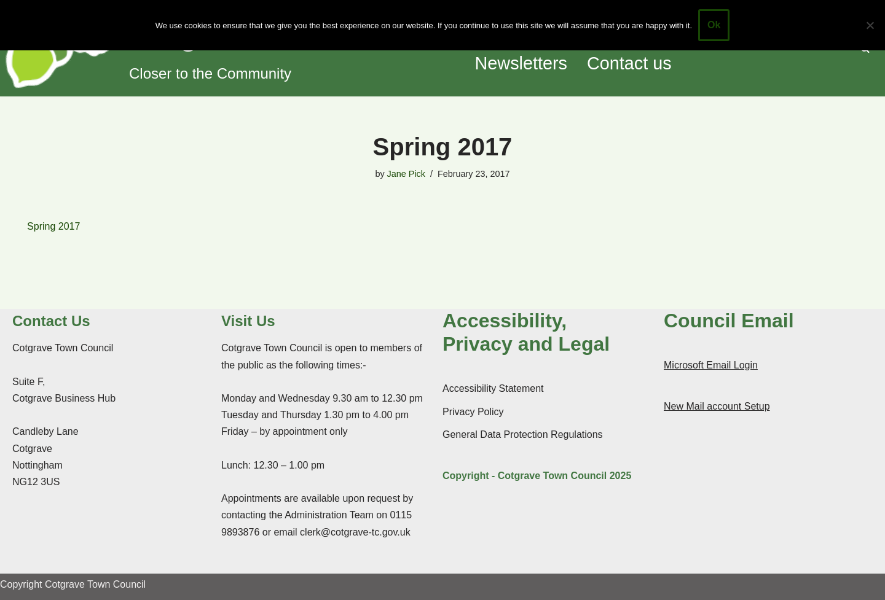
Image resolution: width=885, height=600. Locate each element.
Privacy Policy (473, 412)
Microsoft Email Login (711, 365)
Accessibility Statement (493, 388)
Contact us (629, 63)
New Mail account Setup (717, 406)
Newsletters (521, 63)
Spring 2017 (53, 226)
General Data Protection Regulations (522, 434)
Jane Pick (406, 174)
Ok (713, 25)
